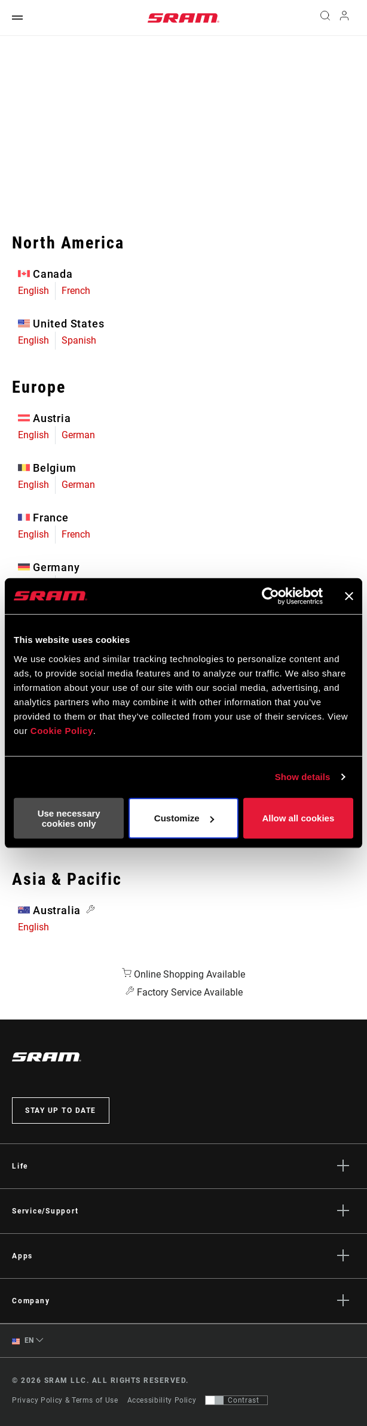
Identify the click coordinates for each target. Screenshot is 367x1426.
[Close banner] (349, 596)
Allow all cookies (298, 818)
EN (23, 1340)
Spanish (79, 340)
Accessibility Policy (162, 1400)
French (76, 290)
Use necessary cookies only (69, 818)
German (78, 435)
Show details (303, 777)
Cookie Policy (61, 730)
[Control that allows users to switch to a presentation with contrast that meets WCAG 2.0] (236, 1400)
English (33, 290)
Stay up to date (60, 1110)
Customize (184, 818)
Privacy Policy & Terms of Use (65, 1400)
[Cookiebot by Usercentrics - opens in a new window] (270, 596)
